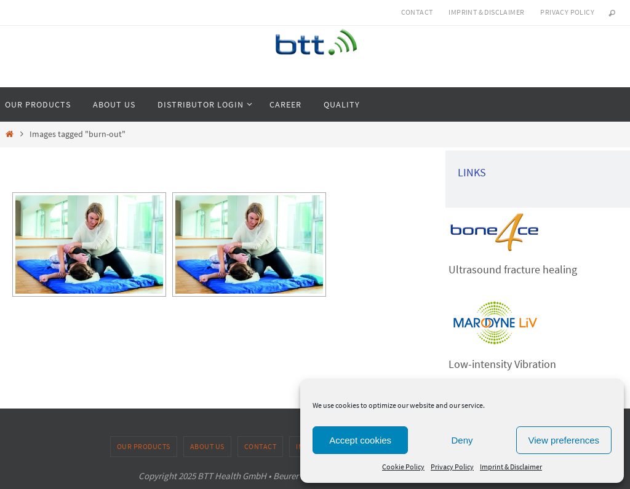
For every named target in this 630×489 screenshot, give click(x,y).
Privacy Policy (452, 466)
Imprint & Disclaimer (511, 466)
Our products (143, 446)
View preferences (564, 440)
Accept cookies (360, 440)
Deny (461, 440)
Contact (417, 12)
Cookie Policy (403, 466)
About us (207, 446)
